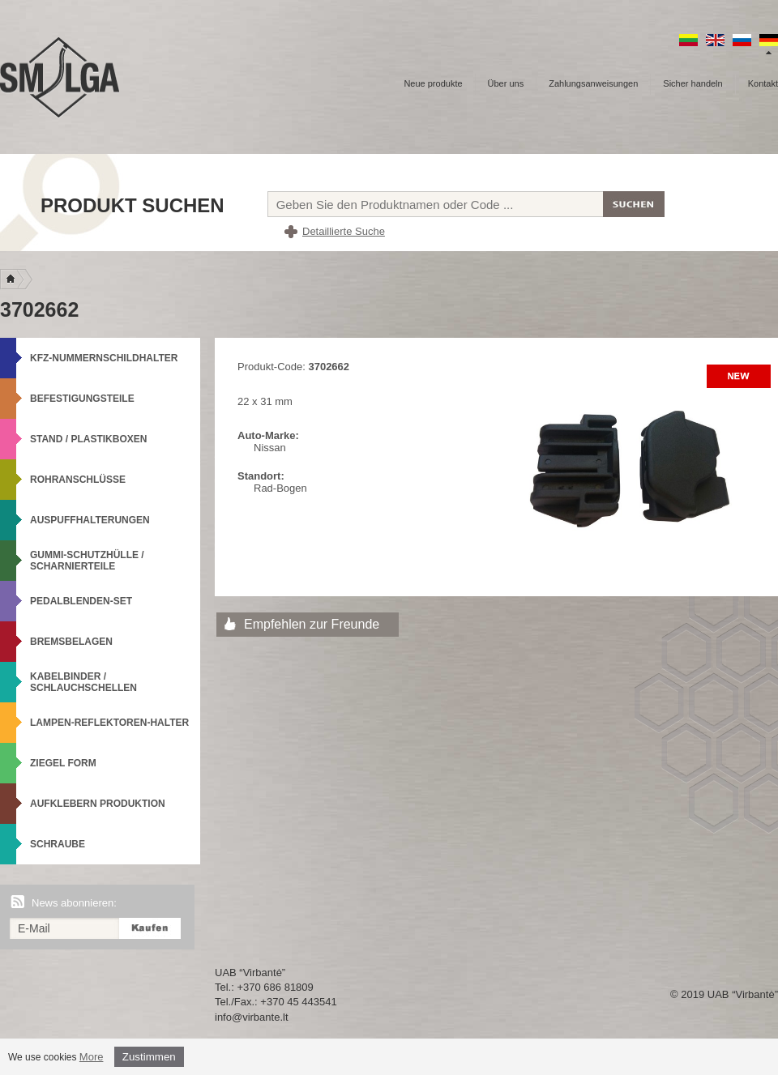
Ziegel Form (63, 763)
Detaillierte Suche (343, 231)
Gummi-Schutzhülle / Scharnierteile (87, 560)
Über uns (506, 83)
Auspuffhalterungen (90, 520)
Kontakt (763, 83)
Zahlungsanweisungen (593, 83)
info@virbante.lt (252, 1017)
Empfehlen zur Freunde (311, 624)
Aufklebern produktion (97, 803)
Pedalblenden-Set (81, 601)
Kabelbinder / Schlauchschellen (83, 682)
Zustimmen (149, 1057)
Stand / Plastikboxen (88, 439)
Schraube (57, 844)
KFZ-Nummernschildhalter (103, 358)
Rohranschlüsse (78, 479)
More (91, 1057)
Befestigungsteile (82, 398)
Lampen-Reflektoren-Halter (109, 722)
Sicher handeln (692, 83)
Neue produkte (433, 83)
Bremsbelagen (71, 641)
